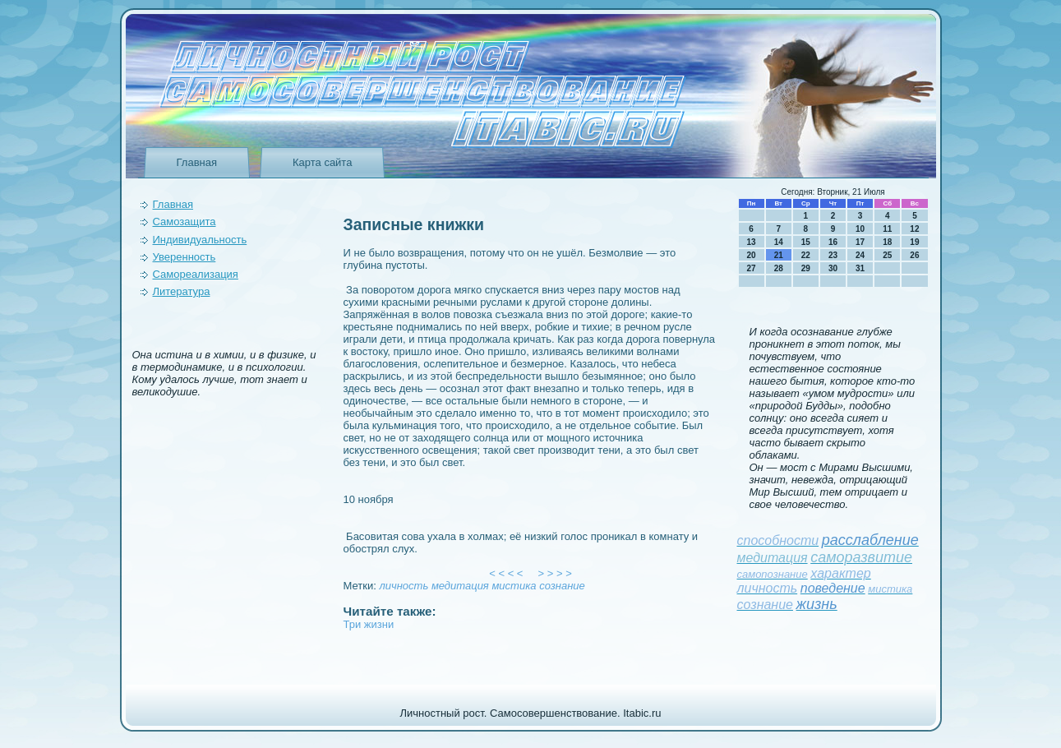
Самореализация (195, 274)
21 (778, 255)
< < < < (506, 573)
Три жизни (369, 624)
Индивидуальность (200, 239)
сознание (562, 585)
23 (832, 255)
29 (805, 268)
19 (914, 242)
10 (860, 228)
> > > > (555, 573)
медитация (460, 585)
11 (887, 228)
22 (805, 255)
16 (832, 242)
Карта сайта (322, 162)
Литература (181, 291)
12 (914, 228)
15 (805, 242)
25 (887, 255)
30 (832, 268)
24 (860, 255)
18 (887, 242)
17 (860, 242)
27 (751, 268)
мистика (513, 585)
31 (860, 268)
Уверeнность (184, 257)
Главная (197, 162)
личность (403, 585)
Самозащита (184, 221)
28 (778, 268)
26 (914, 255)
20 (751, 255)
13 (751, 242)
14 (778, 242)
